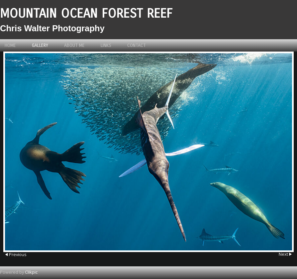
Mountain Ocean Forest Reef (86, 13)
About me (74, 45)
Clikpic (31, 272)
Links (106, 45)
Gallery (40, 45)
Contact (136, 45)
